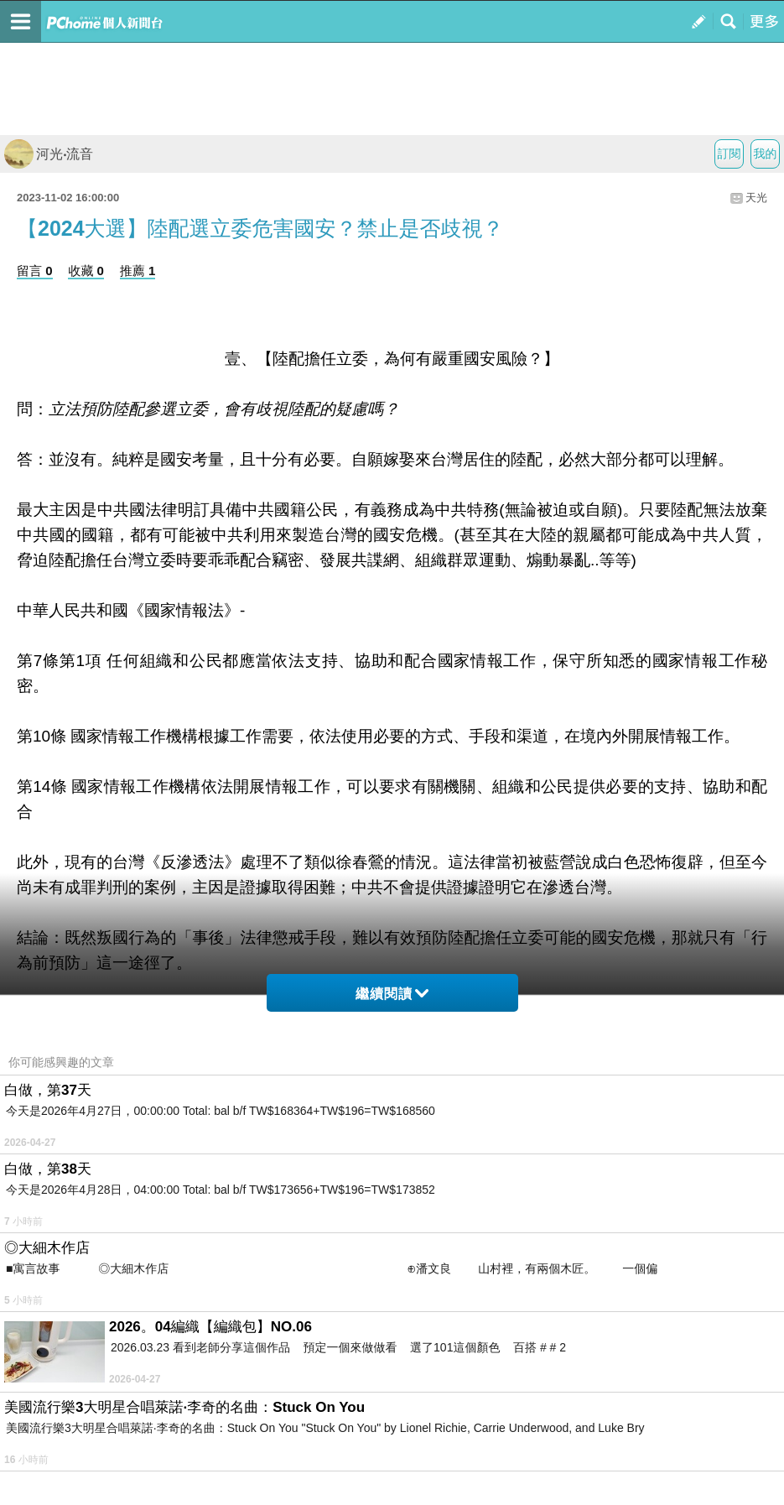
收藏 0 (86, 270)
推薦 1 (138, 270)
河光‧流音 (48, 154)
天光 (756, 197)
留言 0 (35, 270)
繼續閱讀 (392, 993)
